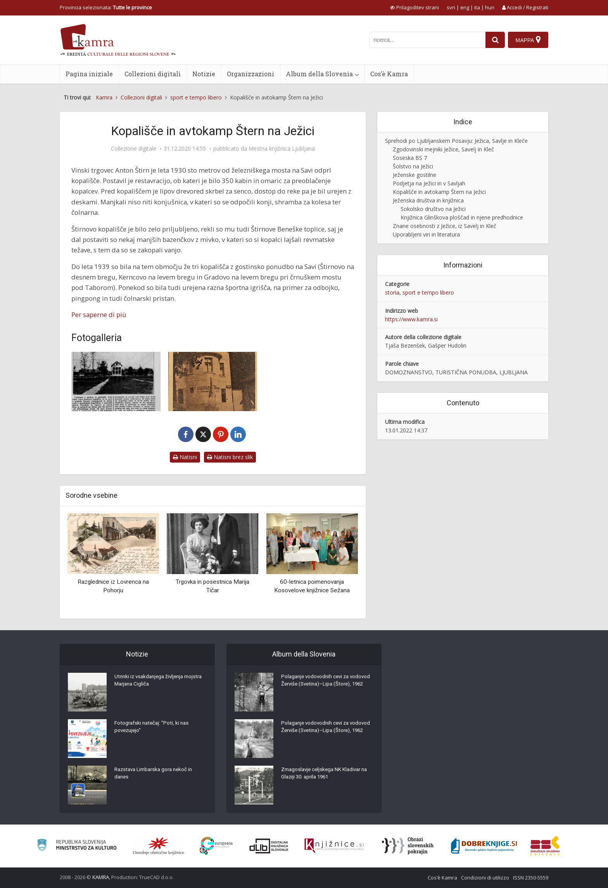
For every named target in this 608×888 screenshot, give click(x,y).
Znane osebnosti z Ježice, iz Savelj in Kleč (444, 226)
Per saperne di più (98, 314)
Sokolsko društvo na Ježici (433, 209)
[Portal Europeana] (216, 846)
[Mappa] (528, 40)
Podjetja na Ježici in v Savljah (429, 183)
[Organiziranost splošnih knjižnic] (159, 845)
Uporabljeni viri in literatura (426, 234)
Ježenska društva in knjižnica (428, 200)
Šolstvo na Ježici (413, 166)
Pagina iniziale (89, 74)
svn (451, 7)
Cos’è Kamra (389, 74)
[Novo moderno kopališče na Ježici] (116, 381)
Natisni (185, 457)
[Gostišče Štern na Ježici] (212, 381)
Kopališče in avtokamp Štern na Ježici (439, 191)
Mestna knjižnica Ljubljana (282, 148)
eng (464, 7)
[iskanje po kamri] (426, 40)
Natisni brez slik (230, 457)
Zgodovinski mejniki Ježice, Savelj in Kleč (443, 149)
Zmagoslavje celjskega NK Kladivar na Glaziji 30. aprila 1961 (323, 775)
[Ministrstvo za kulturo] (77, 846)
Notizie (203, 74)
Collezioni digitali (152, 74)
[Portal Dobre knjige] (484, 846)
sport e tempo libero (428, 292)
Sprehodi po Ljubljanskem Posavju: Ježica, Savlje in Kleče (456, 140)
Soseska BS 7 (410, 157)
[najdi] (494, 40)
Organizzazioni (250, 74)
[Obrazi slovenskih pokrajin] (407, 845)
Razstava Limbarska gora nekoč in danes (156, 775)
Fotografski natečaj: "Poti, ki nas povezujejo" (153, 729)
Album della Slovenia (319, 74)
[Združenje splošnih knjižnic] (545, 845)
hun (489, 7)
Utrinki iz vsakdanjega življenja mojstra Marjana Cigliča (151, 682)
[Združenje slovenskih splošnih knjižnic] (334, 846)
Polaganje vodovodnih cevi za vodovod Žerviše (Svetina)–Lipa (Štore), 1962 (319, 686)
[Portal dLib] (269, 845)
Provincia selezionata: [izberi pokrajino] (106, 7)
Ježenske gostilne (414, 174)
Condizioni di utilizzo (485, 877)
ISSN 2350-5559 (530, 877)
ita (477, 7)
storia (392, 292)
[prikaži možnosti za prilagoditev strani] (414, 7)
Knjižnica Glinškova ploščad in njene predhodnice (462, 217)
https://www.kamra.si (411, 319)
